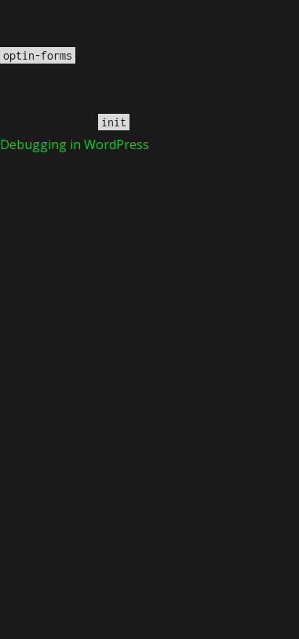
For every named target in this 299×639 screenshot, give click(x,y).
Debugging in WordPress (74, 144)
